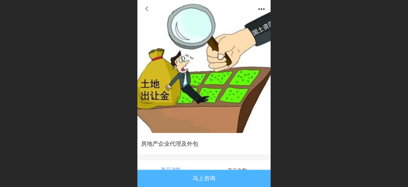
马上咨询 (204, 178)
